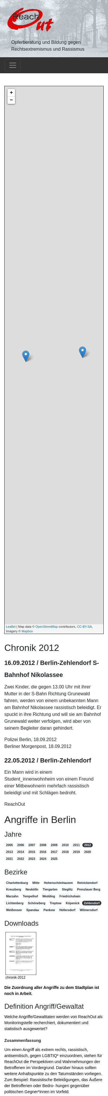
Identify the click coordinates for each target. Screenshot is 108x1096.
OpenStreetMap (46, 626)
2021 (9, 858)
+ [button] (11, 92)
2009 (54, 845)
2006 (20, 845)
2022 (20, 858)
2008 (43, 845)
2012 (87, 845)
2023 (32, 858)
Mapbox (27, 631)
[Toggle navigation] (13, 65)
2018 (65, 852)
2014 (20, 852)
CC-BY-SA (84, 626)
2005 (9, 845)
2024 (43, 858)
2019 (76, 852)
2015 (32, 852)
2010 (65, 845)
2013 (9, 852)
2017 (54, 852)
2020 (87, 852)
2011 (76, 845)
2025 (54, 858)
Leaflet (11, 626)
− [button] (11, 100)
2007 (32, 845)
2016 (43, 852)
